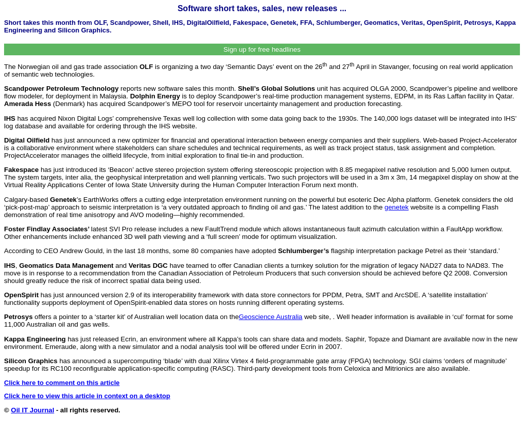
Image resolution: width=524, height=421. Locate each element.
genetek (396, 207)
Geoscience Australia (270, 317)
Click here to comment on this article (62, 383)
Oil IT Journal (32, 410)
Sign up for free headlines (262, 49)
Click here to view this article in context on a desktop (87, 396)
